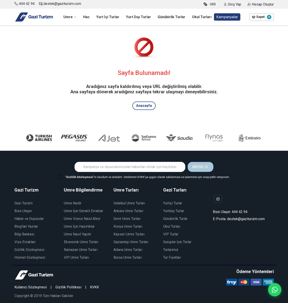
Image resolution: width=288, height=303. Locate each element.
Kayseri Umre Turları (129, 234)
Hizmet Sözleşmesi (29, 257)
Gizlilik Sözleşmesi (29, 250)
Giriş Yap (232, 4)
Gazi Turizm (23, 203)
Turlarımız (170, 250)
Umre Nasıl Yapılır (77, 234)
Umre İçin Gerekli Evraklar (83, 211)
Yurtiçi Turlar (172, 203)
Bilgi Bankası (24, 234)
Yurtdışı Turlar (173, 211)
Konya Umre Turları (128, 226)
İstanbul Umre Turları (129, 203)
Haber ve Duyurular (29, 219)
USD (210, 4)
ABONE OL (200, 167)
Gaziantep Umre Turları (131, 242)
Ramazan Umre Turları (80, 250)
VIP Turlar (170, 234)
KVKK (94, 287)
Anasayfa (144, 106)
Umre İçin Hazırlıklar (79, 226)
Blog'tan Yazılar (26, 226)
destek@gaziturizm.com (60, 4)
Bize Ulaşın (23, 211)
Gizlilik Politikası (68, 287)
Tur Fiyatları (172, 257)
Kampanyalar (227, 17)
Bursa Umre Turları (128, 257)
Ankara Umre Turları (128, 211)
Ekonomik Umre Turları (81, 242)
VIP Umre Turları (76, 257)
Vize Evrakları (24, 242)
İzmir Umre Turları (127, 219)
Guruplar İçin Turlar (177, 242)
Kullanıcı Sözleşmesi (30, 287)
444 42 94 (27, 4)
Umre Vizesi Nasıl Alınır (82, 219)
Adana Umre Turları (128, 250)
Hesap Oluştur (260, 4)
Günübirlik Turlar (175, 219)
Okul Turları (171, 226)
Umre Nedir (72, 203)
